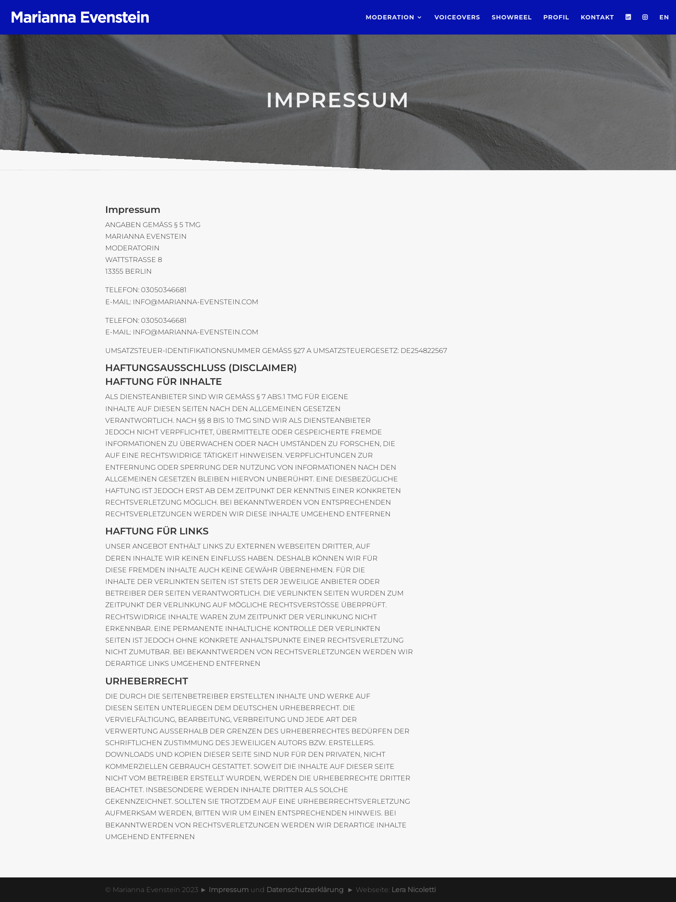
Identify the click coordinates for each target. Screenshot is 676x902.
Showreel (511, 17)
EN (665, 17)
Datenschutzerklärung (305, 890)
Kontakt (597, 17)
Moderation (390, 17)
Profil (556, 17)
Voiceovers (457, 17)
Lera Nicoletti (413, 890)
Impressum (229, 890)
